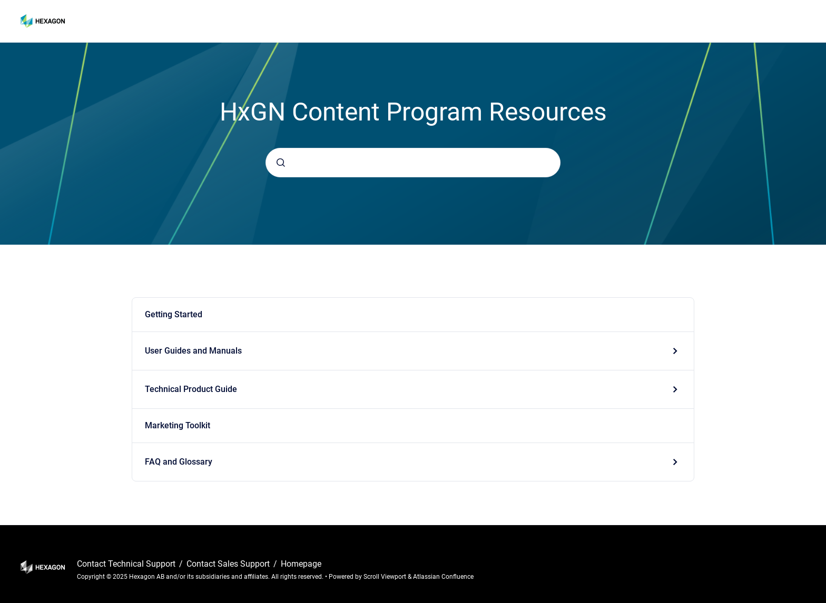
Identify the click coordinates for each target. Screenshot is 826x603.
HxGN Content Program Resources (142, 21)
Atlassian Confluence (443, 576)
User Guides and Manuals (193, 351)
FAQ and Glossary (178, 462)
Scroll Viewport (385, 576)
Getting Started (173, 314)
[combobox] (413, 162)
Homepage (301, 564)
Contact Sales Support (229, 564)
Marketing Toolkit (177, 425)
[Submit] (280, 162)
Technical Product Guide (191, 389)
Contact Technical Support (127, 564)
